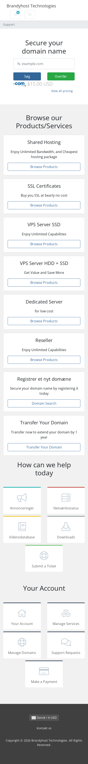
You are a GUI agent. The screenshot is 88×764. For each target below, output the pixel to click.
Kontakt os (44, 728)
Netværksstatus (66, 501)
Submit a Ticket (44, 559)
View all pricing (62, 91)
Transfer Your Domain (44, 447)
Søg (27, 76)
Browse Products (44, 166)
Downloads (66, 530)
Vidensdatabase (22, 530)
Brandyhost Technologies (31, 6)
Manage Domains (22, 645)
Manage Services (66, 616)
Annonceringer (22, 501)
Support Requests (66, 645)
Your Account (22, 616)
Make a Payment (44, 674)
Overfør (61, 76)
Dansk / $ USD (44, 718)
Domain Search (44, 403)
